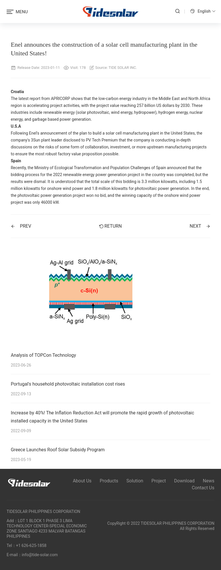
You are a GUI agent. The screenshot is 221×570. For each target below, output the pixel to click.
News (208, 481)
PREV (21, 226)
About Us (82, 481)
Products (109, 481)
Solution (134, 481)
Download (184, 481)
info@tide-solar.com (40, 554)
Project (158, 481)
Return (110, 226)
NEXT (200, 226)
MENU (17, 11)
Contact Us (203, 487)
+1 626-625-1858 (31, 545)
